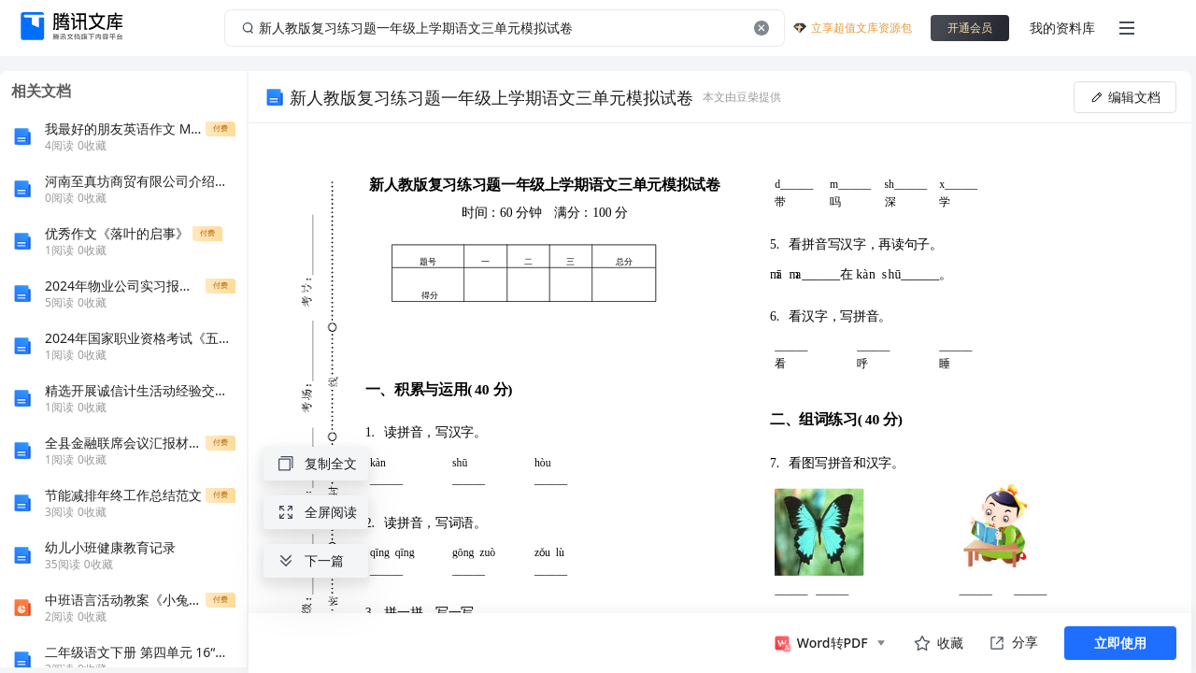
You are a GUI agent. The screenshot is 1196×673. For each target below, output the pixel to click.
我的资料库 (1062, 27)
